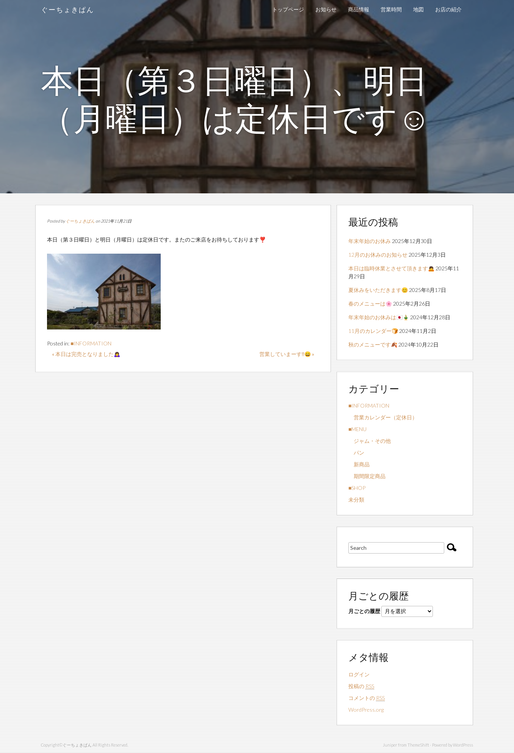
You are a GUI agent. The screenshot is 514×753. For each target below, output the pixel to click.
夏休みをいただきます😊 (378, 290)
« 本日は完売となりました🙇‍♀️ (86, 354)
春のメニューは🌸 (370, 303)
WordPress (463, 744)
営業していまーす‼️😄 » (286, 354)
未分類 (356, 499)
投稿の (361, 686)
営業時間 (391, 9)
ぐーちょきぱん (67, 9)
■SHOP (356, 488)
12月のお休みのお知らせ (377, 254)
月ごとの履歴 (364, 611)
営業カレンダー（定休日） (382, 417)
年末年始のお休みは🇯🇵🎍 (378, 317)
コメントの (366, 698)
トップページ (288, 9)
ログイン (359, 674)
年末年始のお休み (369, 241)
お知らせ (326, 9)
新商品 (359, 464)
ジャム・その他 (369, 441)
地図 (418, 9)
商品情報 (358, 9)
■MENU (357, 429)
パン (356, 452)
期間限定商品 (367, 476)
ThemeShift (418, 744)
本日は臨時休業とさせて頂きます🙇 (391, 268)
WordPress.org (366, 709)
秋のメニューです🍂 (372, 344)
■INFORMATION (91, 343)
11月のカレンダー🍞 (373, 331)
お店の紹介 (448, 9)
